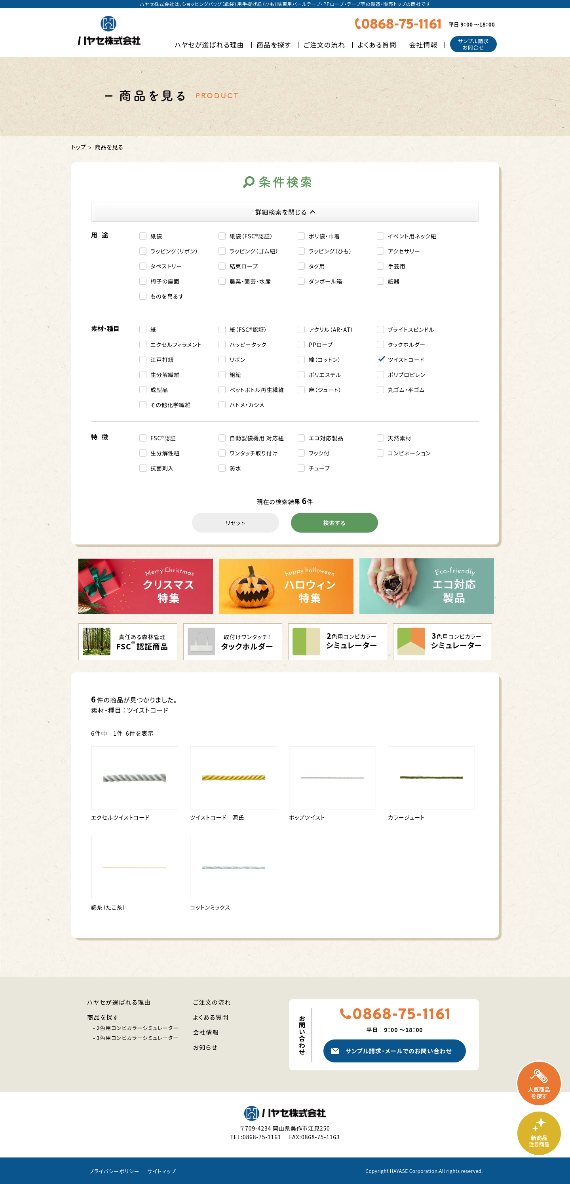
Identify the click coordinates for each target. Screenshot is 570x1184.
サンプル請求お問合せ (473, 44)
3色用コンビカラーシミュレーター (138, 1037)
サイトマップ (161, 1171)
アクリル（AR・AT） (331, 329)
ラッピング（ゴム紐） (254, 251)
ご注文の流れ (325, 44)
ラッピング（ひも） (330, 251)
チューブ (319, 468)
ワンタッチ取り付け (254, 453)
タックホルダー (407, 344)
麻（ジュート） (325, 390)
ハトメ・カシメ (247, 405)
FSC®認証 (163, 438)
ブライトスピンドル (411, 329)
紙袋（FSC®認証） (251, 236)
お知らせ (205, 1047)
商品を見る (109, 146)
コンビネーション (409, 453)
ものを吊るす (167, 296)
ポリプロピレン (407, 375)
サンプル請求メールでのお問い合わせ (398, 1051)
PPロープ (321, 344)
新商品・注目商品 (539, 1133)
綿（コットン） (325, 360)
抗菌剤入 (162, 468)
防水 (235, 468)
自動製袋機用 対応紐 (257, 438)
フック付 (319, 453)
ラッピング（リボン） (174, 251)
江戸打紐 (162, 360)
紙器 (394, 281)
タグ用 (317, 266)
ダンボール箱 (325, 281)
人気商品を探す (539, 1083)
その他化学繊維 (170, 405)
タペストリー (166, 266)
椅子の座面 (165, 281)
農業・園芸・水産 (250, 281)
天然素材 (399, 438)
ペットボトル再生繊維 (257, 390)
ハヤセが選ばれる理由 (209, 44)
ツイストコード (406, 360)
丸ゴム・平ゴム (406, 390)
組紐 (235, 375)
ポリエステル (325, 375)
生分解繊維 (165, 375)
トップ (78, 146)
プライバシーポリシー (114, 1171)
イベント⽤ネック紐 (412, 236)
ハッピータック (248, 344)
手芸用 (397, 266)
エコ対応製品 (326, 438)
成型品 (159, 390)
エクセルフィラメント (176, 344)
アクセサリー (404, 251)
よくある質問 (377, 44)
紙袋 (156, 236)
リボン (237, 360)
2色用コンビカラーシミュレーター (138, 1028)
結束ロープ (244, 266)
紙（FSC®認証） (248, 329)
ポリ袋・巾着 (324, 236)
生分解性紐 (165, 453)
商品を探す (273, 44)
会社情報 (423, 44)
